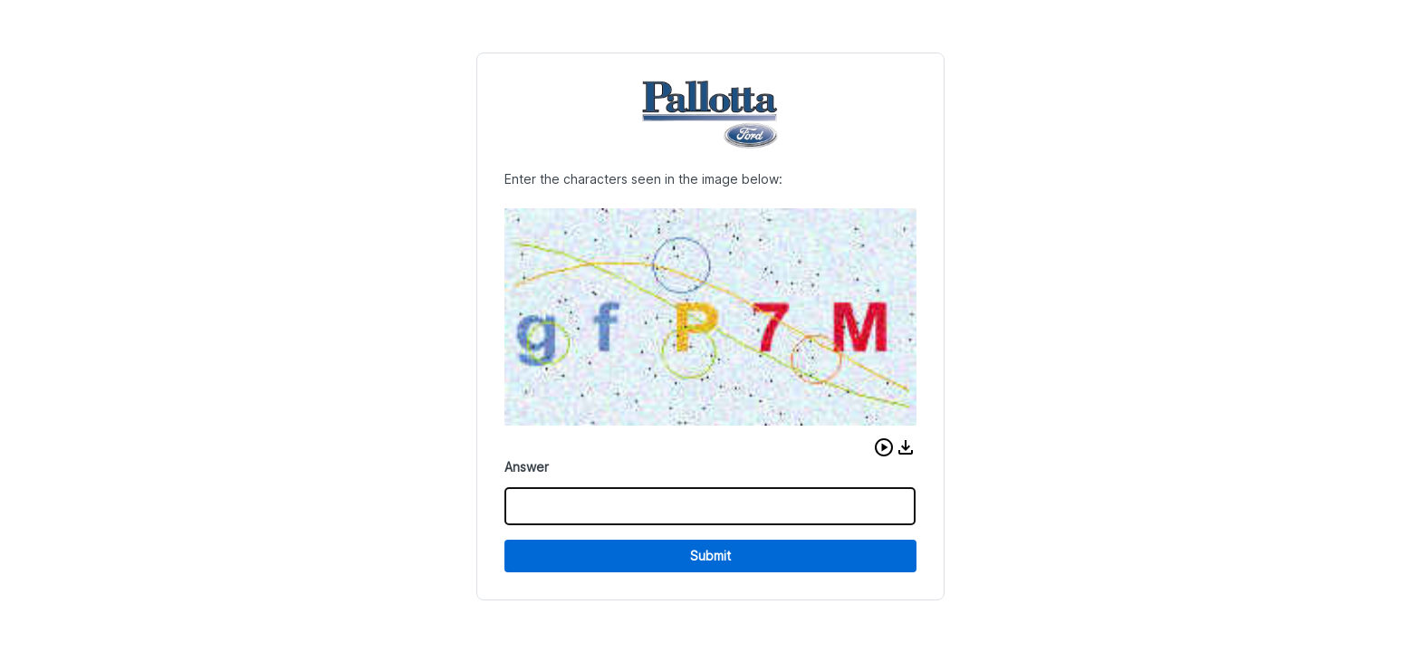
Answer (526, 467)
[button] (884, 447)
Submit (710, 555)
